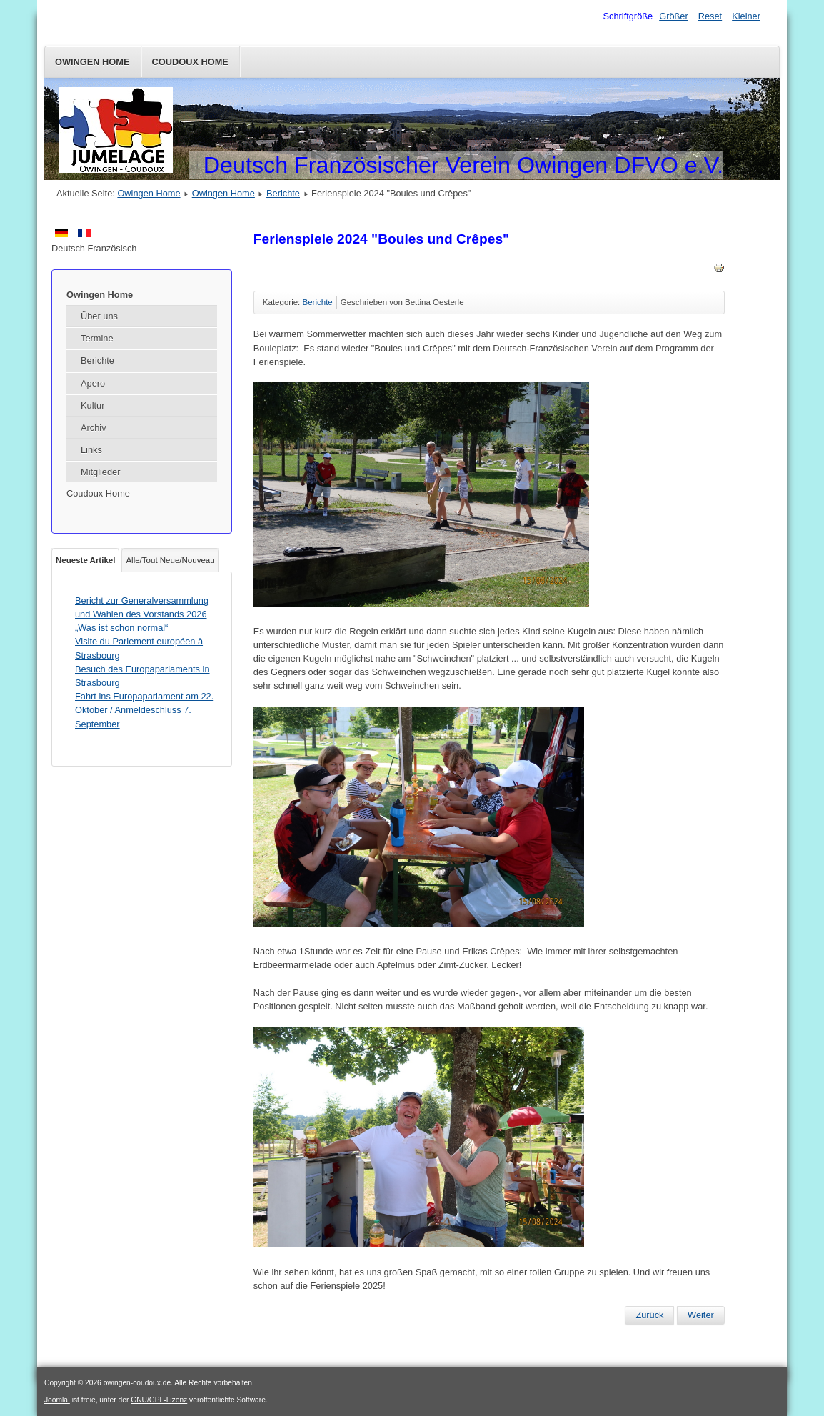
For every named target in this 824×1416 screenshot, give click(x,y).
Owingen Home (92, 61)
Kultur (92, 405)
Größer (673, 16)
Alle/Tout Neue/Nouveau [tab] (170, 560)
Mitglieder (100, 472)
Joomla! (57, 1400)
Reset (710, 16)
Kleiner (746, 16)
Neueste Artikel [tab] (85, 560)
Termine (97, 338)
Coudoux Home (190, 61)
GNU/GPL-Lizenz (159, 1400)
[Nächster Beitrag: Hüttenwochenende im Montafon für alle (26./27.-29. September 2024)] (701, 1315)
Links (91, 449)
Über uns (99, 316)
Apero (93, 383)
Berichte (283, 193)
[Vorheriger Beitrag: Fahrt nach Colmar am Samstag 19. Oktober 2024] (649, 1315)
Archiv (93, 427)
